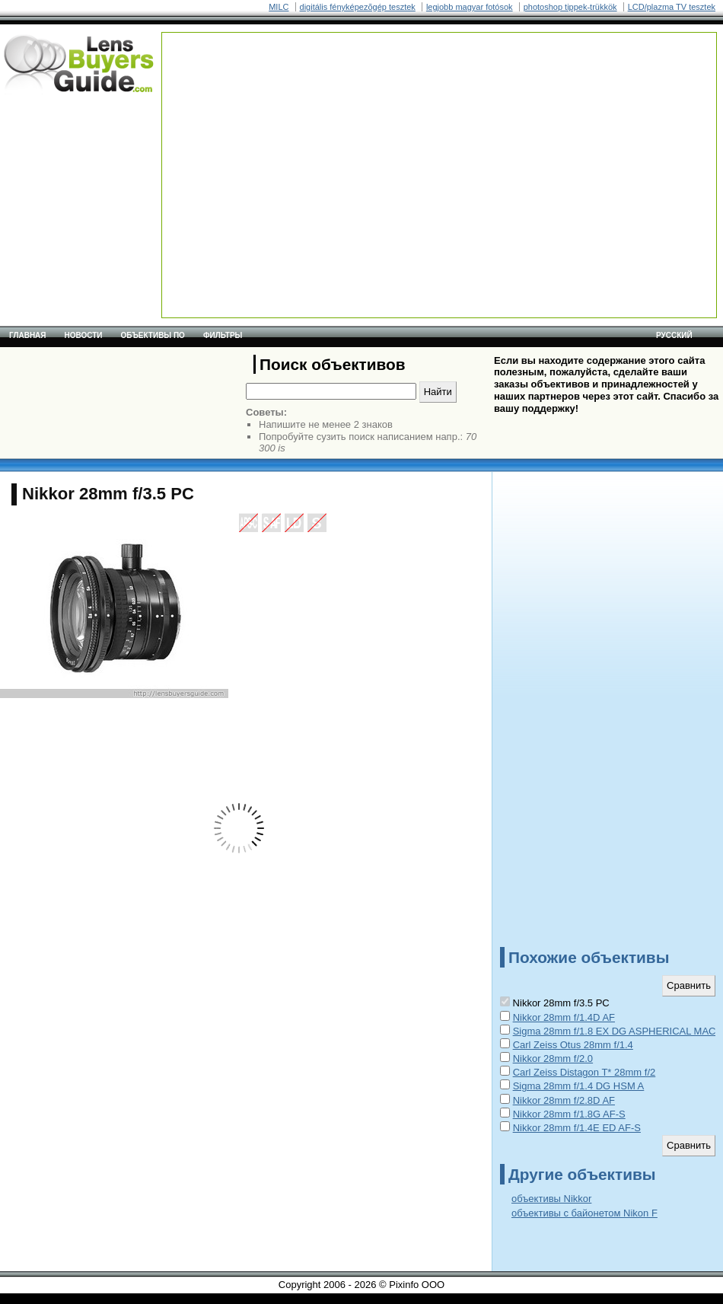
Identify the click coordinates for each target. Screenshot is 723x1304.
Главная (27, 335)
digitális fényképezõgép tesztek (358, 6)
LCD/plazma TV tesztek (671, 6)
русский (674, 335)
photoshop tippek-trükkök (570, 6)
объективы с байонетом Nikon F (584, 1213)
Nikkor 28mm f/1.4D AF (564, 1017)
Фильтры (222, 335)
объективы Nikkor (551, 1198)
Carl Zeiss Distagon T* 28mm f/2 (584, 1072)
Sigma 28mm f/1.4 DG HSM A (579, 1086)
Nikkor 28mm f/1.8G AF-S (569, 1114)
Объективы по (153, 335)
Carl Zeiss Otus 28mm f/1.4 (573, 1045)
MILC (278, 6)
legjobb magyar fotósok (469, 6)
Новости (84, 335)
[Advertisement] (292, 139)
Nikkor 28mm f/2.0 (553, 1058)
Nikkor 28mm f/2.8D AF (564, 1100)
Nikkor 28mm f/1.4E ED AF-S (577, 1127)
